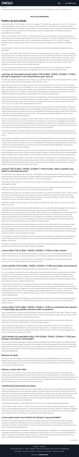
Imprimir (4, 7)
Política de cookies (58, 451)
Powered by (39, 455)
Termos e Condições (29, 451)
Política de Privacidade (44, 451)
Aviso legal (17, 451)
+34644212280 (64, 449)
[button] (60, 3)
